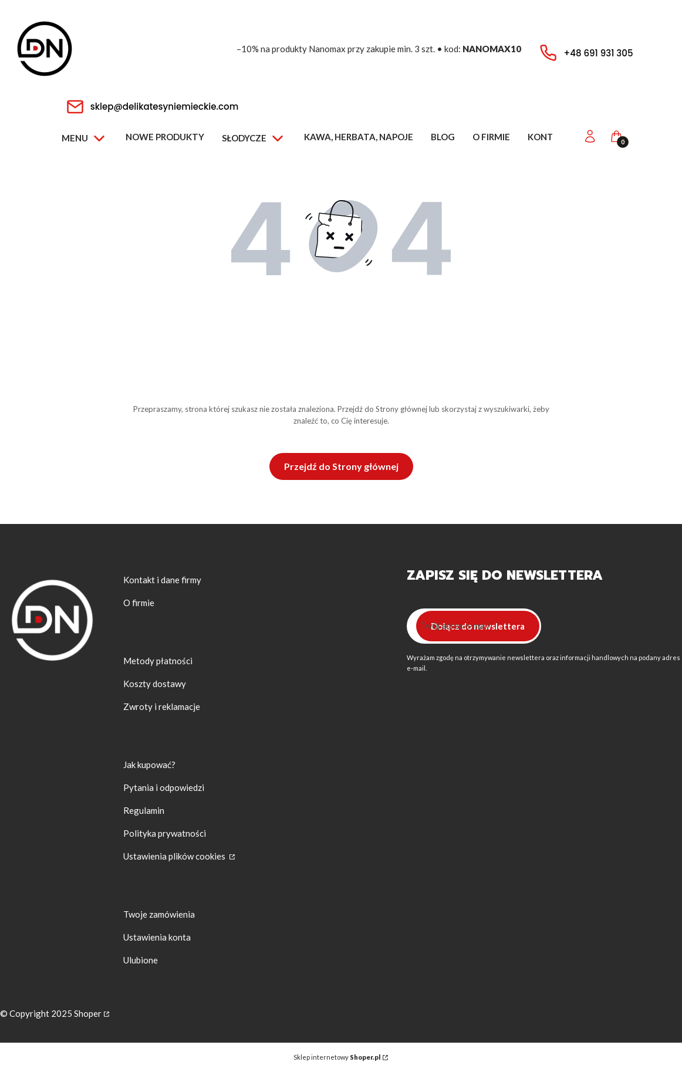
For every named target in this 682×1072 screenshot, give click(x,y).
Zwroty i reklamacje (161, 706)
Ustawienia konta (157, 937)
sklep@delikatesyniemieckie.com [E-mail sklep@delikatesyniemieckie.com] (164, 106)
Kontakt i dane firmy (162, 579)
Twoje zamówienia (159, 914)
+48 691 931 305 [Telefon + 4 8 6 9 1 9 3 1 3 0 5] (598, 53)
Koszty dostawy (154, 683)
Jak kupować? (149, 764)
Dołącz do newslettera (477, 626)
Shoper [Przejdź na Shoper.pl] (88, 1013)
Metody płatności (158, 660)
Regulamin (143, 810)
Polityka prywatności (164, 833)
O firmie (138, 602)
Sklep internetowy (336, 1057)
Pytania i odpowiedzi (163, 787)
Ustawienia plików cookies (175, 856)
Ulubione (140, 960)
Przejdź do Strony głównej (341, 466)
